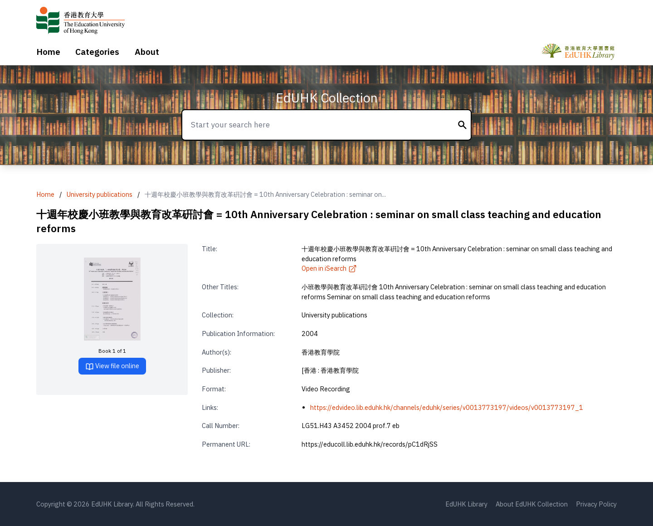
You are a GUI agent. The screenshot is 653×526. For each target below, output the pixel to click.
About (147, 51)
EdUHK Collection (327, 97)
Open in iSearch (329, 268)
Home (48, 51)
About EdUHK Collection (532, 504)
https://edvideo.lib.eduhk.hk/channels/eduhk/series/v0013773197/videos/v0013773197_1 (446, 407)
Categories (97, 51)
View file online (112, 366)
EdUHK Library (466, 504)
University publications (99, 194)
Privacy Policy (596, 504)
